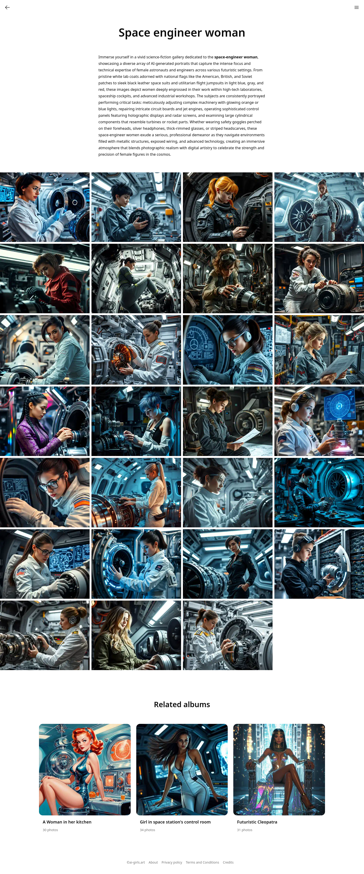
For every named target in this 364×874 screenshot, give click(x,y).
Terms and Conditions (202, 862)
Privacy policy (172, 862)
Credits (228, 862)
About (153, 862)
